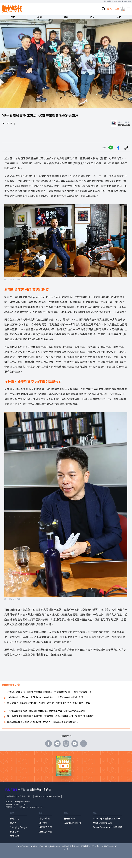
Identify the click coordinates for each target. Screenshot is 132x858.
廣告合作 (117, 1)
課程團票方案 (45, 827)
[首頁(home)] (12, 9)
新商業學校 (44, 818)
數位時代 (14, 818)
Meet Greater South (102, 823)
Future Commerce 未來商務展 (107, 827)
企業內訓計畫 (45, 831)
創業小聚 (14, 831)
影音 (92, 17)
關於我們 (107, 1)
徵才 (30, 796)
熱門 (13, 17)
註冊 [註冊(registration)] (117, 8)
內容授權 (127, 1)
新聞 (39, 17)
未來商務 (14, 836)
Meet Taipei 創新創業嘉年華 (106, 818)
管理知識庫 (69, 818)
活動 (118, 17)
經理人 (13, 823)
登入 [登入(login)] (109, 8)
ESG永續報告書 (53, 796)
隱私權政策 (39, 796)
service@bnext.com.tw (22, 802)
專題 (66, 17)
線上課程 (43, 823)
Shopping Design (18, 827)
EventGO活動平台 (72, 823)
